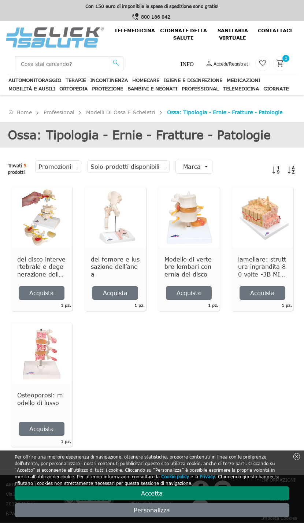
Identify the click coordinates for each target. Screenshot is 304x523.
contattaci (275, 30)
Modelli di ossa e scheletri (120, 112)
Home (20, 112)
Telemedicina (134, 30)
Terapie (76, 80)
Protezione (107, 89)
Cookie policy (175, 476)
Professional (200, 89)
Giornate (276, 89)
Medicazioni (243, 80)
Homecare (145, 80)
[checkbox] (75, 166)
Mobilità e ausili (31, 89)
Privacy (207, 476)
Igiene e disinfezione (193, 80)
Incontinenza (109, 80)
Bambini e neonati (152, 89)
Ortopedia (73, 89)
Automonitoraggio (34, 80)
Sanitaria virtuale (233, 34)
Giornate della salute (183, 34)
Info (187, 64)
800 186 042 (155, 16)
